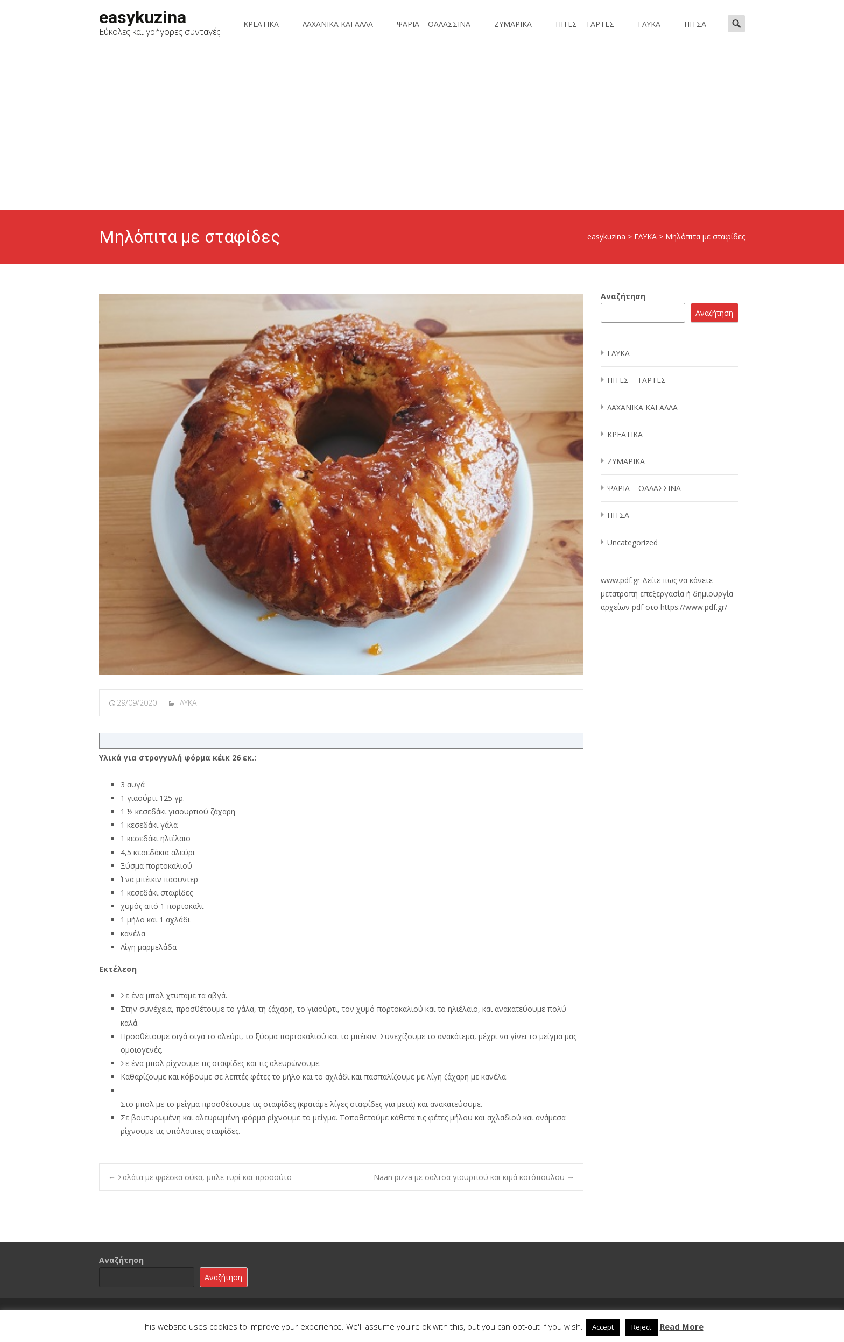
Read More (682, 1326)
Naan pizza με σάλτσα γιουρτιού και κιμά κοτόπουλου (474, 1177)
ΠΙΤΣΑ (695, 24)
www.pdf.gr (620, 580)
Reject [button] (641, 1327)
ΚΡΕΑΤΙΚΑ (261, 24)
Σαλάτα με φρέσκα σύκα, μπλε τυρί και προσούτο (200, 1177)
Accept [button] (603, 1327)
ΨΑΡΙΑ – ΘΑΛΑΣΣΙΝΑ (433, 24)
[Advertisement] (422, 129)
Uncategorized (632, 542)
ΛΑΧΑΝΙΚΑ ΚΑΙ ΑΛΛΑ (338, 24)
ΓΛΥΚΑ (649, 24)
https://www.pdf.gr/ (693, 607)
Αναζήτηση (623, 296)
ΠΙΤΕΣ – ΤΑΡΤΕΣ (584, 24)
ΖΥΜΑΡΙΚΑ (513, 24)
